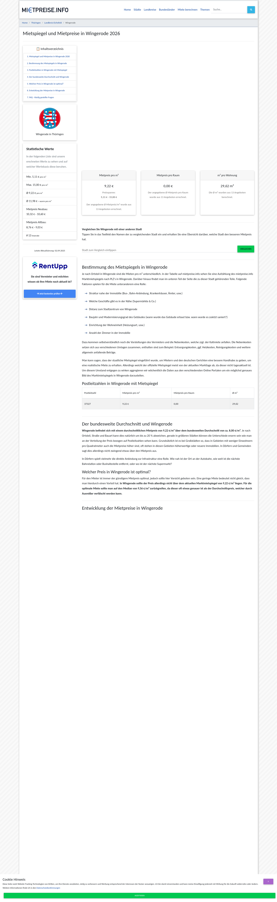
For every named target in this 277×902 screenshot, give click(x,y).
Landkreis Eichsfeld (53, 22)
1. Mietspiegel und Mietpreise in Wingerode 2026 (48, 56)
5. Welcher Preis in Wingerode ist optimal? (45, 84)
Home (127, 9)
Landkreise (150, 9)
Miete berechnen (188, 9)
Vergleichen (245, 249)
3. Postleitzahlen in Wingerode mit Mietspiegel (47, 70)
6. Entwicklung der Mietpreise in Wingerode (46, 90)
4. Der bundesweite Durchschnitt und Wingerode (48, 77)
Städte (137, 9)
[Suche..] (229, 9)
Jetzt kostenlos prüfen (50, 293)
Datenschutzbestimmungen (48, 888)
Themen (205, 9)
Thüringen (36, 22)
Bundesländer (167, 9)
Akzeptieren (140, 895)
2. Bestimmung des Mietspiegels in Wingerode (47, 63)
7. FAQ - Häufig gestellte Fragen (40, 97)
